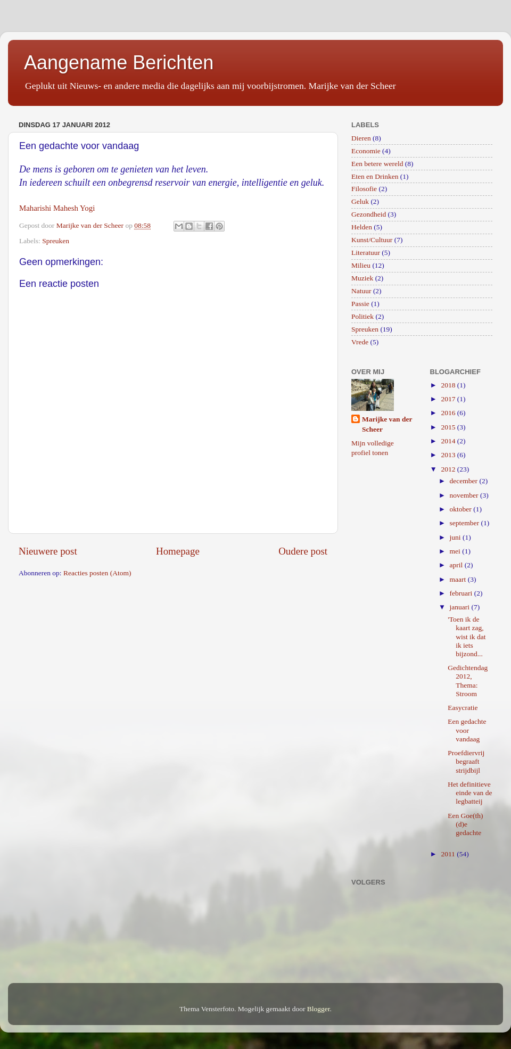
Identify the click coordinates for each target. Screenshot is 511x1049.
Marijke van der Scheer (387, 424)
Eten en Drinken (374, 176)
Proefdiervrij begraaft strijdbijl (466, 761)
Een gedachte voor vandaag (467, 729)
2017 (449, 399)
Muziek (362, 278)
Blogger (318, 1009)
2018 (449, 385)
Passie (360, 304)
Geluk (360, 201)
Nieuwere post (48, 551)
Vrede (359, 342)
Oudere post (302, 551)
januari (461, 607)
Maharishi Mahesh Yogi (57, 208)
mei (456, 551)
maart (459, 579)
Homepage (178, 551)
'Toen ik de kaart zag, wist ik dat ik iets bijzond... (466, 636)
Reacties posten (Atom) (97, 573)
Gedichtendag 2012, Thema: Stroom (468, 681)
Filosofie (364, 189)
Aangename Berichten (118, 62)
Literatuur (365, 253)
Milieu (360, 265)
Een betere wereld (377, 164)
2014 (449, 441)
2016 (449, 413)
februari (462, 593)
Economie (366, 151)
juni (456, 537)
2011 (449, 854)
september (465, 523)
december (465, 481)
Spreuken (55, 241)
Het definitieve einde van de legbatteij (470, 792)
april (457, 565)
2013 (449, 455)
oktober (462, 509)
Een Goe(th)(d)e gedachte (465, 824)
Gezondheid (368, 214)
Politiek (362, 316)
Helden (361, 227)
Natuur (361, 291)
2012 (449, 469)
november (465, 495)
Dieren (361, 138)
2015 (449, 427)
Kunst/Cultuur (371, 240)
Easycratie (462, 708)
